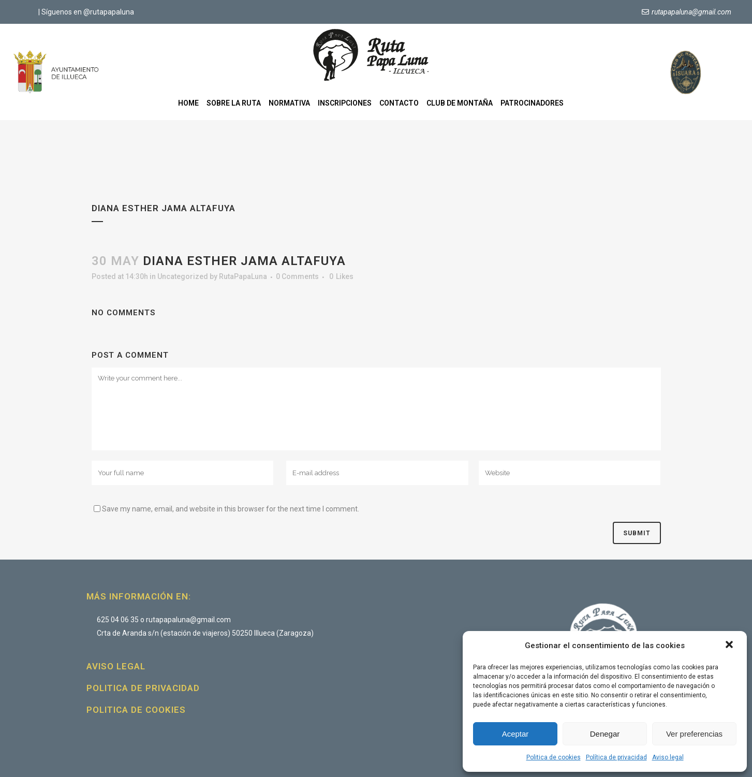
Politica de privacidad (143, 688)
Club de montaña (459, 103)
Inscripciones (345, 103)
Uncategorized (182, 276)
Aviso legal (668, 757)
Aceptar (515, 733)
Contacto (399, 103)
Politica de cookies (553, 757)
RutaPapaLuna (243, 276)
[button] (730, 645)
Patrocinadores (532, 103)
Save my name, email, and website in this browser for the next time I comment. (230, 509)
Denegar (605, 733)
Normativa (289, 103)
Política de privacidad (616, 757)
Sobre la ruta (234, 103)
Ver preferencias (694, 733)
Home (188, 103)
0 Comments (297, 276)
